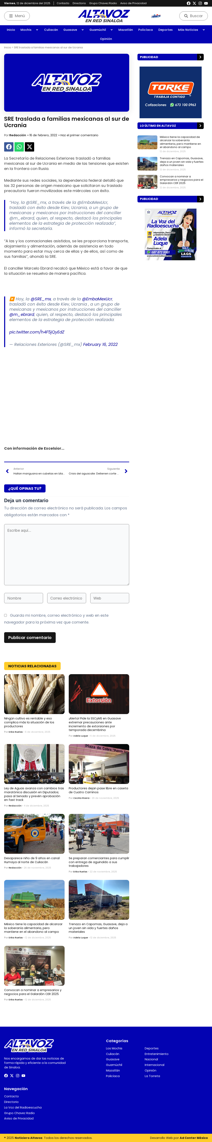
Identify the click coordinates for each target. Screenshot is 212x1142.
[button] (8, 147)
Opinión (106, 39)
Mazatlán (125, 30)
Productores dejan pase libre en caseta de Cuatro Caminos (98, 790)
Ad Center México (194, 1138)
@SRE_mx (41, 299)
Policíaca (145, 30)
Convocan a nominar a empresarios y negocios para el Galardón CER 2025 (32, 992)
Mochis (29, 29)
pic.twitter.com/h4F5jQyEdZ (36, 332)
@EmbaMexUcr (97, 299)
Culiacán (51, 30)
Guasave (73, 29)
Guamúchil (101, 29)
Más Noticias (191, 29)
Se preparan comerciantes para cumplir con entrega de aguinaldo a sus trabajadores (99, 862)
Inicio (11, 30)
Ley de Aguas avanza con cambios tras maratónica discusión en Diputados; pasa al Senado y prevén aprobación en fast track (34, 794)
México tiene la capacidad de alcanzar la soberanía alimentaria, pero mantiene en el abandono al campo (33, 928)
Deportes (165, 30)
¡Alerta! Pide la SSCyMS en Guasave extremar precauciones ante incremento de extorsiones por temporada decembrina (95, 724)
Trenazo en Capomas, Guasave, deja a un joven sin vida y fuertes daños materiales (98, 928)
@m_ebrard (21, 314)
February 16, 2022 (100, 344)
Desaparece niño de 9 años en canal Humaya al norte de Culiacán (32, 860)
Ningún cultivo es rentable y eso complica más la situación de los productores (29, 722)
